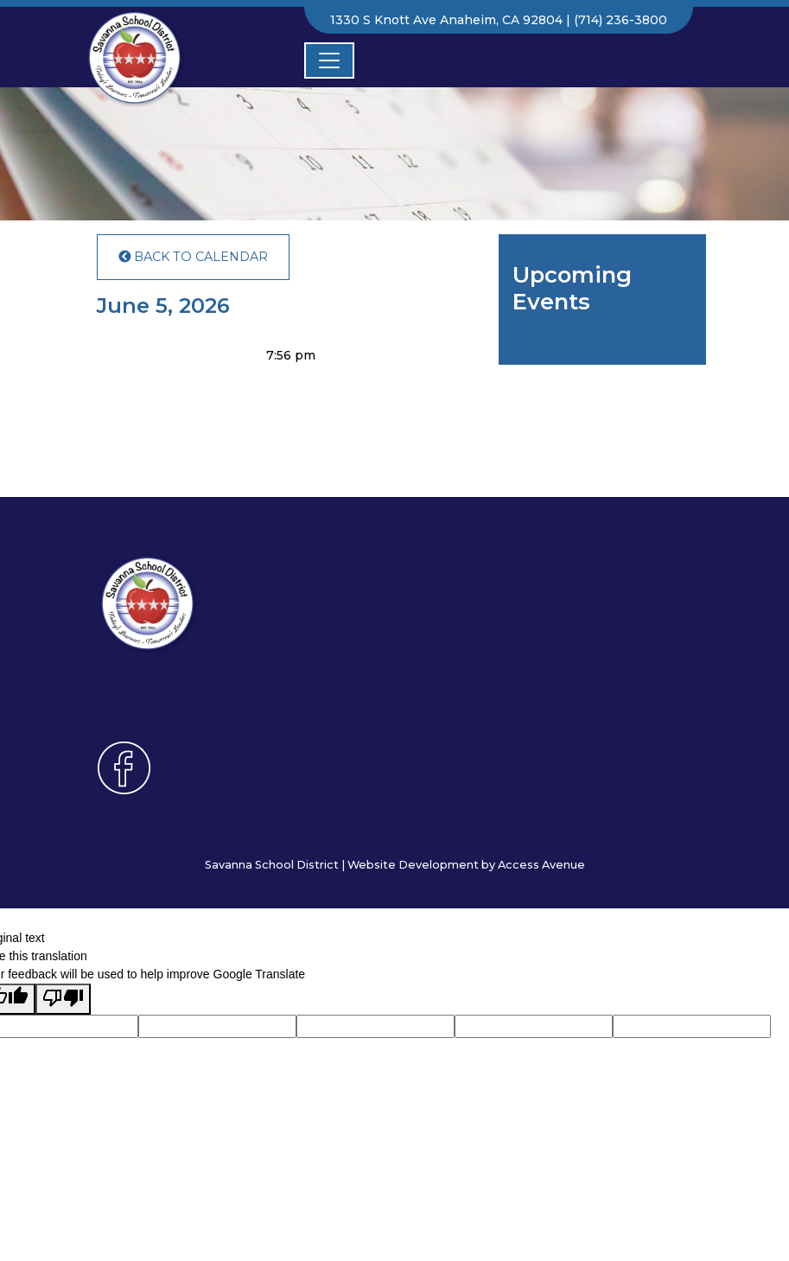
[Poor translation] (63, 999)
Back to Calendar (193, 256)
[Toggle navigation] (329, 60)
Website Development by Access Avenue (466, 864)
